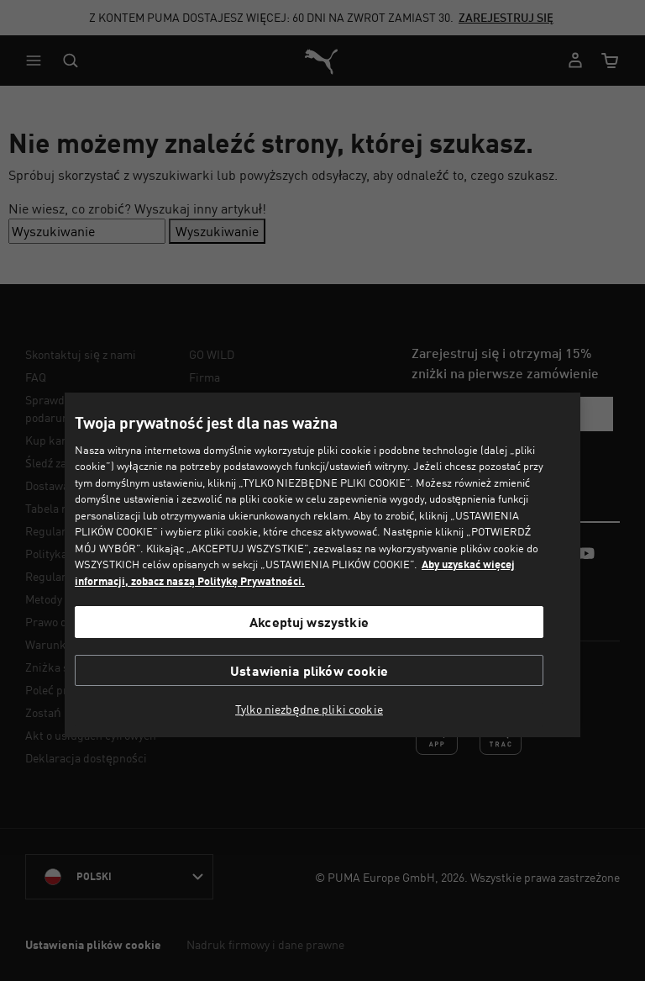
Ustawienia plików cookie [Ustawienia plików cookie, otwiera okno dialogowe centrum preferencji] (309, 670)
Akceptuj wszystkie (309, 622)
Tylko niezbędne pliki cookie (309, 709)
